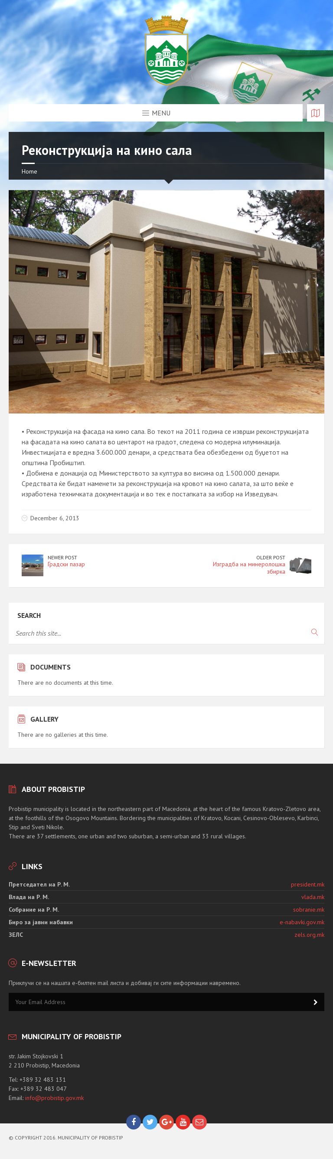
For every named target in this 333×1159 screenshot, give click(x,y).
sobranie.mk (308, 909)
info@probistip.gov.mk (54, 1098)
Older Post (270, 557)
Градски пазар (66, 564)
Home (29, 171)
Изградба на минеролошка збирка (249, 567)
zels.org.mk (309, 935)
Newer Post (62, 557)
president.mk (307, 884)
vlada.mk (312, 897)
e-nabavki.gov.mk (302, 922)
